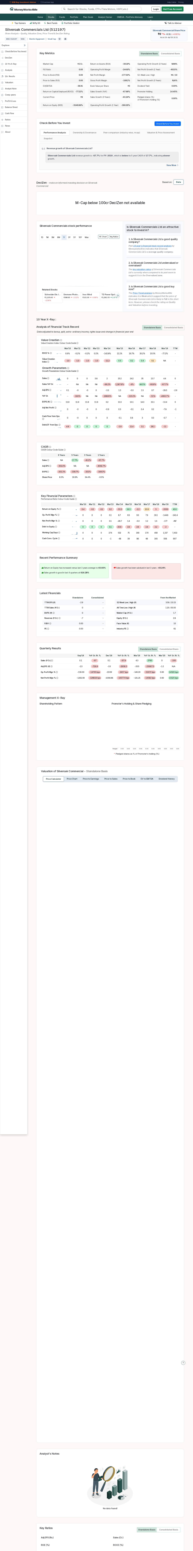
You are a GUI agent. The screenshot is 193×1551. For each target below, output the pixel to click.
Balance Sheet (9, 107)
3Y (69, 237)
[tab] (53, 779)
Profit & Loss (8, 101)
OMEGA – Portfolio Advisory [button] (130, 17)
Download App (47, 2)
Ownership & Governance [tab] (84, 132)
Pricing (180, 2)
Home (40, 17)
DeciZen (6, 58)
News (5, 126)
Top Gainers (19, 23)
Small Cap (52, 39)
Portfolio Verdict (70, 23)
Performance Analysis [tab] (55, 132)
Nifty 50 (35, 23)
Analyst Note (8, 88)
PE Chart (103, 237)
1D (42, 237)
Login (156, 9)
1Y (64, 237)
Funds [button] (62, 17)
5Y (74, 237)
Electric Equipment (36, 39)
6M (58, 237)
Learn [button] (150, 17)
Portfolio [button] (74, 17)
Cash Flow (7, 113)
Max (86, 237)
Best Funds (50, 23)
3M (52, 237)
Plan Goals (88, 17)
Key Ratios (114, 237)
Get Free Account (172, 9)
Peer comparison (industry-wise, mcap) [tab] (121, 132)
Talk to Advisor (173, 23)
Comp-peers (8, 95)
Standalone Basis (149, 53)
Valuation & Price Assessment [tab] (161, 132)
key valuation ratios (142, 269)
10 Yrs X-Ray (8, 64)
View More (172, 165)
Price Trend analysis (142, 293)
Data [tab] (178, 182)
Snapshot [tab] (48, 138)
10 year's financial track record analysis (152, 246)
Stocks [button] (51, 17)
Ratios (5, 119)
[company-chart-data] (169, 30)
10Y (80, 237)
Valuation (7, 82)
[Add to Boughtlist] (65, 39)
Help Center (171, 2)
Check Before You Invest (13, 51)
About (5, 132)
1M (47, 237)
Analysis (6, 70)
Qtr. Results (8, 76)
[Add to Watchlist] (59, 39)
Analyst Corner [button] (105, 17)
